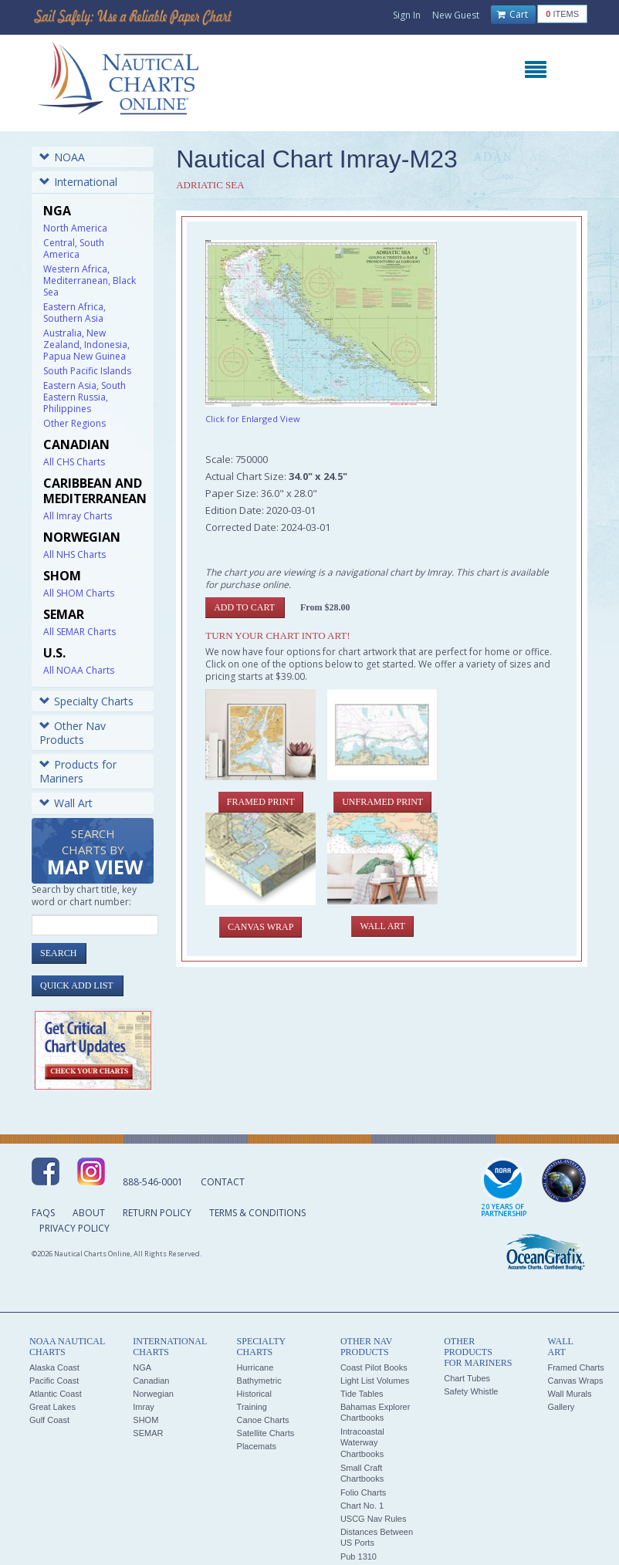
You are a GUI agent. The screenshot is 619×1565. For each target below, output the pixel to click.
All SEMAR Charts (79, 631)
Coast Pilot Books (374, 1367)
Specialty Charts (86, 701)
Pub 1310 (358, 1556)
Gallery (560, 1406)
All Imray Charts (77, 515)
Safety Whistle (471, 1391)
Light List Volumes (374, 1380)
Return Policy (157, 1212)
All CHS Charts (74, 461)
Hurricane (255, 1367)
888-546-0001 (153, 1181)
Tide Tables (362, 1393)
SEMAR (148, 1433)
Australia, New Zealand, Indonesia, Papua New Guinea (86, 344)
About (89, 1212)
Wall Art (66, 803)
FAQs (43, 1212)
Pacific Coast (54, 1380)
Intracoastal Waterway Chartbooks (362, 1443)
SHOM (145, 1420)
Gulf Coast (49, 1420)
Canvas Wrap (260, 926)
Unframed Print (382, 801)
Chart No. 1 (362, 1505)
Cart (512, 14)
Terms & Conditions (257, 1212)
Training (252, 1406)
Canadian (151, 1380)
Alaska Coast (54, 1367)
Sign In (407, 15)
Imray (143, 1406)
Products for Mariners (78, 771)
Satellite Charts (266, 1433)
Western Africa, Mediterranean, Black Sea (89, 280)
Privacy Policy (74, 1228)
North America (75, 228)
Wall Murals (569, 1393)
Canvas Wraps (575, 1380)
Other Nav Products (72, 732)
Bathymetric (259, 1380)
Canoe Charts (263, 1420)
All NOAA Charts (78, 670)
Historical (254, 1393)
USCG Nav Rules (373, 1518)
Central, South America (73, 248)
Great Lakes (52, 1406)
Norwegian (153, 1393)
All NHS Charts (74, 554)
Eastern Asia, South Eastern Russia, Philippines (84, 397)
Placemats (256, 1446)
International (78, 181)
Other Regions (74, 423)
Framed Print (261, 801)
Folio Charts (363, 1492)
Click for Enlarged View (252, 418)
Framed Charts (575, 1367)
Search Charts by (95, 853)
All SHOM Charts (78, 593)
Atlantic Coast (55, 1393)
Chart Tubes (467, 1378)
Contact (223, 1181)
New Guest (455, 15)
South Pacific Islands (87, 370)
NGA (142, 1367)
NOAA (62, 157)
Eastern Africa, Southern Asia (74, 312)
